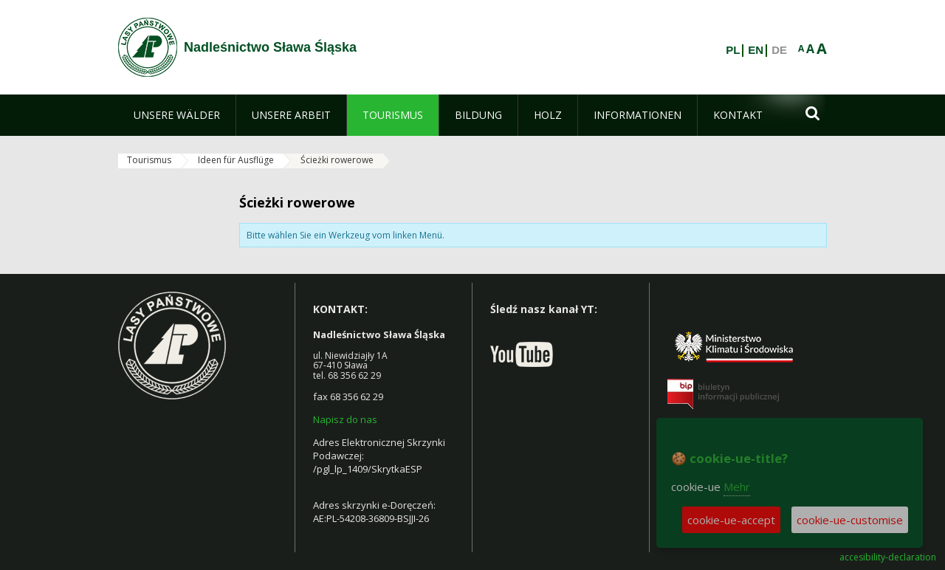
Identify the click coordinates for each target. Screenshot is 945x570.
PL (733, 50)
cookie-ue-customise (850, 519)
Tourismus (149, 160)
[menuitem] (177, 115)
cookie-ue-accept (731, 519)
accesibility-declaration (887, 557)
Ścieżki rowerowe (337, 160)
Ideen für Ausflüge (236, 160)
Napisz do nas (345, 419)
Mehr (737, 486)
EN (755, 50)
